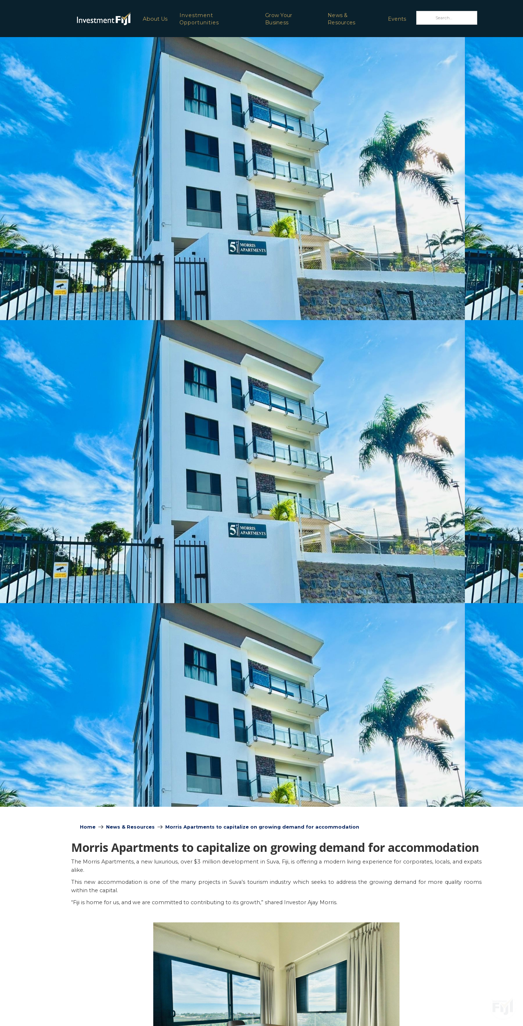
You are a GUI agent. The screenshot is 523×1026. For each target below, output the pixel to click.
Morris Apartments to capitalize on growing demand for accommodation (262, 827)
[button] (154, 18)
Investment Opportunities (199, 19)
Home (88, 827)
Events (397, 19)
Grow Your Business (278, 19)
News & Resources (341, 19)
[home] (84, 18)
